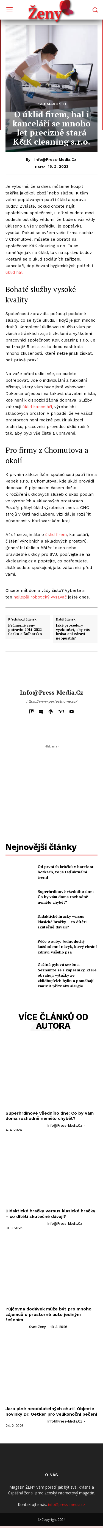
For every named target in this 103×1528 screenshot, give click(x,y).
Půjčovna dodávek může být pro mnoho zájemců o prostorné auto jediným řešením (48, 1314)
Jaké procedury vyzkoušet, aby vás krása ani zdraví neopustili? (73, 631)
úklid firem (56, 534)
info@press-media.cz (55, 159)
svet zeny (37, 1327)
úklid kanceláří (37, 406)
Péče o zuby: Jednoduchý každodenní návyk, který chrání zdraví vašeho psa (67, 947)
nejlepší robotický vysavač (40, 597)
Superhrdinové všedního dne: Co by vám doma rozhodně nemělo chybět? (66, 897)
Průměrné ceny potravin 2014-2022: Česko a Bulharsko (25, 629)
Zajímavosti (51, 104)
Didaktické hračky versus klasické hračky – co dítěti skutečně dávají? (62, 922)
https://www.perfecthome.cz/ (51, 701)
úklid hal (14, 272)
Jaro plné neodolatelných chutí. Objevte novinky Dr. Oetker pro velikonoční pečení (51, 1411)
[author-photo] (25, 1125)
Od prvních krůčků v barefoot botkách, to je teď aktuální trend (66, 872)
